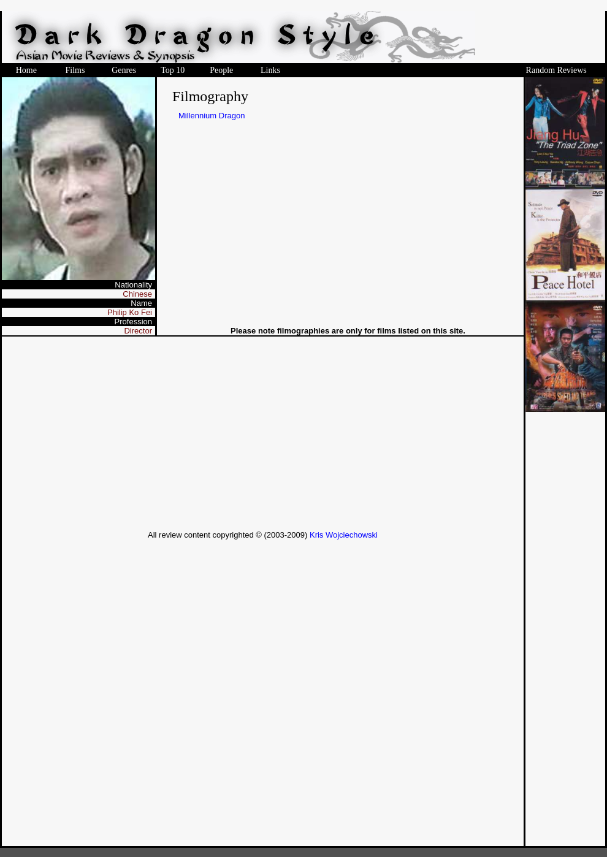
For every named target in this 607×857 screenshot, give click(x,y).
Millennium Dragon (211, 115)
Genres (124, 70)
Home (26, 70)
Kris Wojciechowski (344, 534)
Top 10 (173, 70)
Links (270, 70)
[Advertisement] (262, 433)
